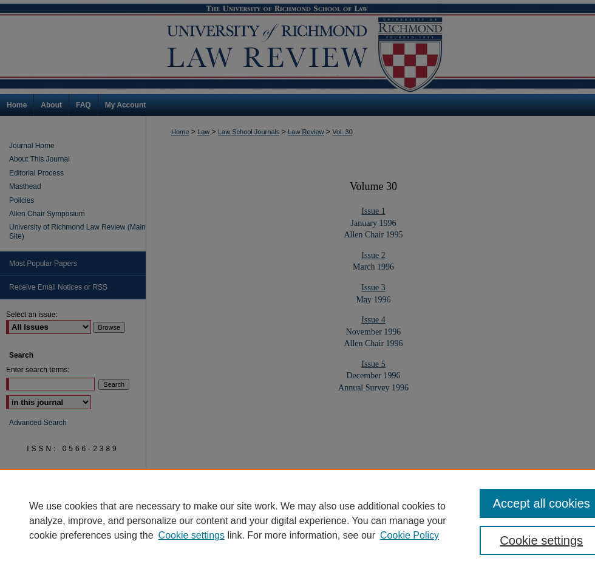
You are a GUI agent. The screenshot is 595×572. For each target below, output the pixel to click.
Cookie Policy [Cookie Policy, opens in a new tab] (409, 535)
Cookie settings (191, 535)
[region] (297, 520)
